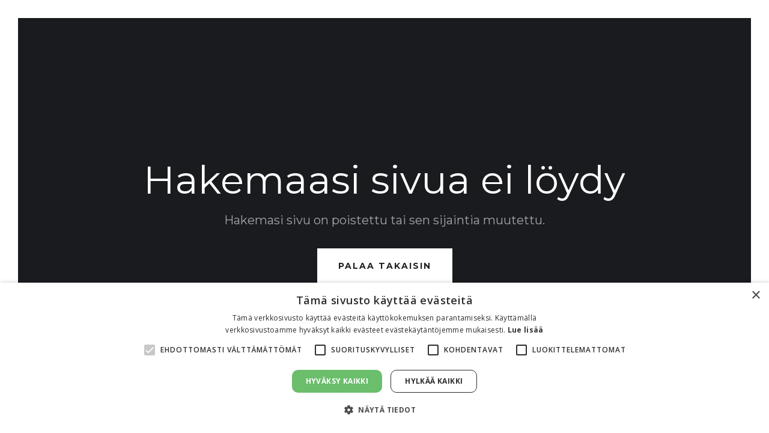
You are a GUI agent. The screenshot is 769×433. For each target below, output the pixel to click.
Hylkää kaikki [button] (434, 381)
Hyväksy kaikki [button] (337, 381)
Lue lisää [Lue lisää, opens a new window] (526, 330)
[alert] (384, 358)
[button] (384, 410)
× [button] (755, 295)
